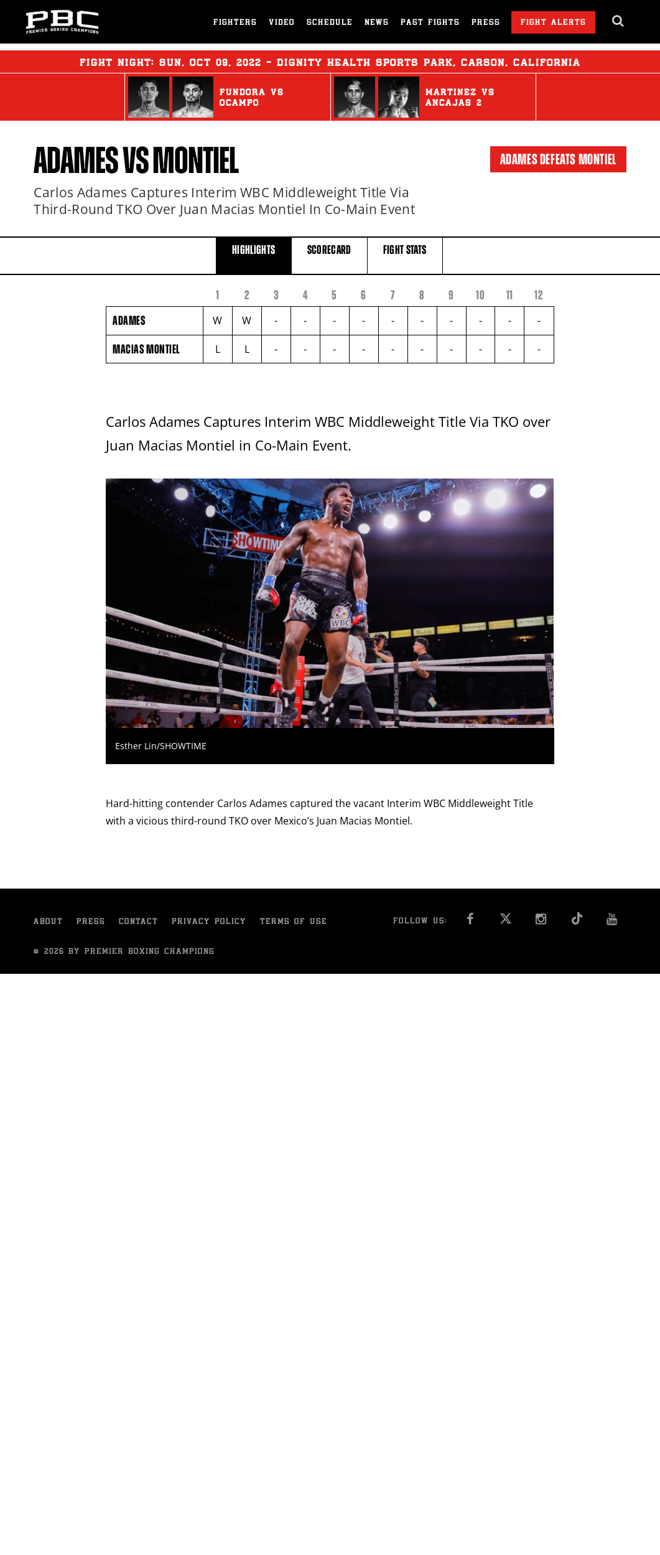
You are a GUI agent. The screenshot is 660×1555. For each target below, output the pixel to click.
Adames (76, 160)
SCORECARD (329, 254)
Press (486, 23)
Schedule (330, 23)
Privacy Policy (209, 922)
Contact (138, 922)
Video (282, 23)
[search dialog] (618, 21)
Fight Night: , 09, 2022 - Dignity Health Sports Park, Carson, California (330, 61)
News (377, 23)
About (48, 922)
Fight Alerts (553, 23)
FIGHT (405, 254)
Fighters (235, 23)
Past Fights (430, 23)
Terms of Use (293, 922)
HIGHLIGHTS (254, 254)
